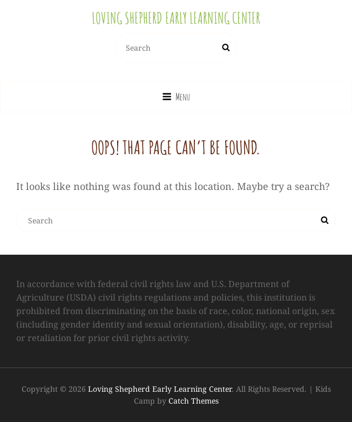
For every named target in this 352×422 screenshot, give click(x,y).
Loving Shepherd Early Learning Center (176, 18)
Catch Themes (193, 401)
